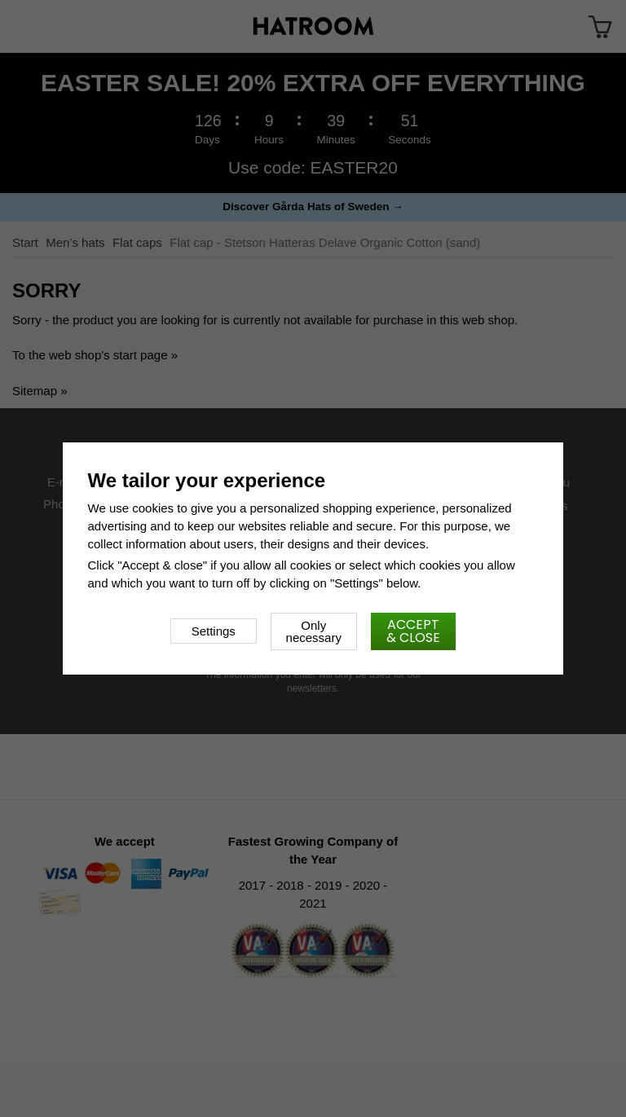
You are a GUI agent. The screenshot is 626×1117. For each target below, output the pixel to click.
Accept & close (413, 631)
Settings (214, 631)
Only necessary (314, 631)
